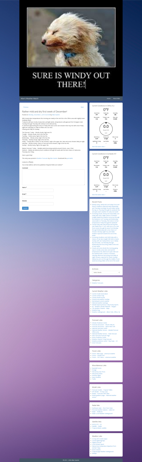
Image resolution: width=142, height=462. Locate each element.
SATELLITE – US (97, 424)
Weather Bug (96, 310)
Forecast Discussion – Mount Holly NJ (103, 325)
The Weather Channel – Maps (100, 308)
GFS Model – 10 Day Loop (100, 392)
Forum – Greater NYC (98, 355)
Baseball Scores (96, 368)
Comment (25, 168)
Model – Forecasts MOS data (100, 393)
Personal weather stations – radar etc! (103, 410)
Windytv (94, 453)
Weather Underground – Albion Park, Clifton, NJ (106, 312)
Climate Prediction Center (99, 323)
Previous (25, 107)
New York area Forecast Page (101, 335)
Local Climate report (98, 444)
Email (24, 194)
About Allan (116, 98)
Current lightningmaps (98, 440)
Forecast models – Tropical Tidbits (102, 390)
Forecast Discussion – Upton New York (103, 326)
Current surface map (98, 296)
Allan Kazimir (56, 115)
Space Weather (96, 377)
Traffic (94, 379)
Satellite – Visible (97, 426)
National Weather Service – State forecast (104, 334)
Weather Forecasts (42, 158)
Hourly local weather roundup (100, 299)
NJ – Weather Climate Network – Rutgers (104, 306)
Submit (25, 208)
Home (108, 98)
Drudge (94, 370)
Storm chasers (96, 450)
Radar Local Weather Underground (102, 413)
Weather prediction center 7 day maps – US (105, 341)
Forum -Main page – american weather (103, 353)
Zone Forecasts (96, 343)
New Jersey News (97, 373)
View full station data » (98, 146)
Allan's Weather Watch (29, 98)
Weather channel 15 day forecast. (102, 339)
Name (24, 187)
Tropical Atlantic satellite (99, 428)
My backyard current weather (100, 301)
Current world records (98, 297)
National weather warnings (100, 303)
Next (82, 107)
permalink (70, 158)
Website (24, 201)
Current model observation (100, 294)
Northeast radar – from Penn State (102, 408)
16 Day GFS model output (99, 439)
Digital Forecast (96, 442)
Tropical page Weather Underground (102, 451)
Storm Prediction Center (99, 337)
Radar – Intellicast (97, 412)
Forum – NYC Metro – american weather (104, 357)
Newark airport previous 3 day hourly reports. (105, 305)
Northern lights (96, 375)
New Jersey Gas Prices (98, 372)
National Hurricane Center (99, 328)
